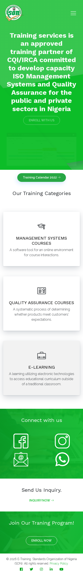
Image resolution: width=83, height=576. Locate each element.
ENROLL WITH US (41, 118)
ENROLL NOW (41, 540)
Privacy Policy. (59, 563)
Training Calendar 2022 (41, 177)
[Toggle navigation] (73, 13)
